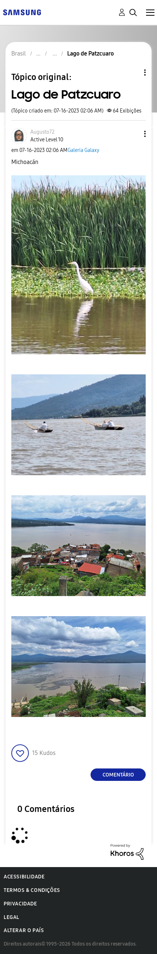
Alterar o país (24, 930)
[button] (133, 134)
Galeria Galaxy (83, 150)
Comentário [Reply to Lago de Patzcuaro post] (118, 775)
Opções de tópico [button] (132, 72)
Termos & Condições (32, 890)
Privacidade (20, 904)
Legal (11, 917)
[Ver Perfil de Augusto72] (42, 132)
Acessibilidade (24, 877)
